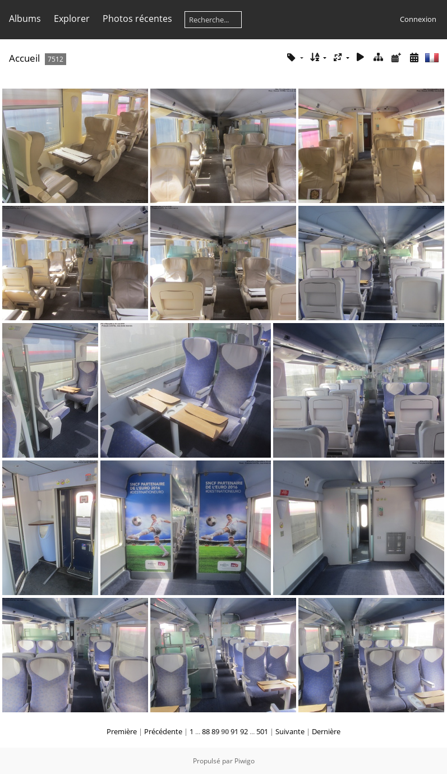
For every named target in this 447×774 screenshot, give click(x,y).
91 (234, 731)
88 (206, 731)
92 (244, 731)
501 (262, 731)
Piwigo (244, 761)
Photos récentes (137, 18)
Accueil (24, 58)
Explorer (72, 18)
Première (122, 731)
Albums (25, 18)
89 (215, 731)
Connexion (418, 19)
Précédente (163, 731)
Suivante (290, 731)
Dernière (326, 731)
